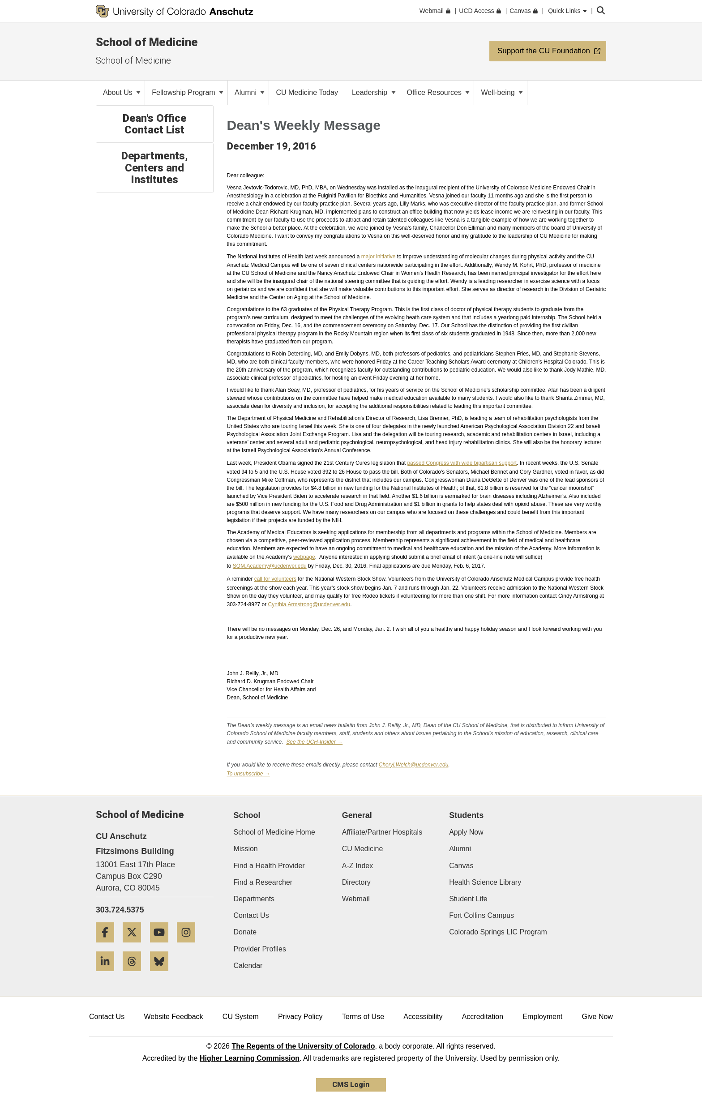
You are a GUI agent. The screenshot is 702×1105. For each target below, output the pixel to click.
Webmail (356, 899)
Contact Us (251, 915)
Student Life (468, 899)
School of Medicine (147, 42)
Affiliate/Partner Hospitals (382, 832)
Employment (542, 1016)
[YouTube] (162, 946)
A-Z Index (357, 865)
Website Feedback (173, 1016)
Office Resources (438, 92)
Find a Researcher (263, 882)
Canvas (461, 865)
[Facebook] (108, 946)
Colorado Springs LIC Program (498, 932)
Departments (254, 899)
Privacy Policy (300, 1016)
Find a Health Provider (269, 865)
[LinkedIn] (108, 974)
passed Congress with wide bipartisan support (462, 463)
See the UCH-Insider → (314, 742)
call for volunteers (275, 579)
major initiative (378, 256)
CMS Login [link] (350, 1084)
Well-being (502, 92)
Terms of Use (363, 1016)
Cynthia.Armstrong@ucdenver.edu (309, 604)
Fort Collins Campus (481, 915)
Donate (245, 932)
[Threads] (135, 974)
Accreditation (483, 1016)
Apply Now (466, 832)
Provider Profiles (260, 949)
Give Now (597, 1016)
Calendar (248, 965)
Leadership (374, 92)
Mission (246, 848)
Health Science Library (485, 882)
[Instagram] (189, 946)
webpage (304, 557)
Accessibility (422, 1016)
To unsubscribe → (248, 774)
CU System (241, 1016)
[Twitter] (135, 946)
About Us (122, 92)
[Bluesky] (162, 974)
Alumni (250, 92)
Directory (356, 882)
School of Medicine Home (274, 832)
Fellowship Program (187, 92)
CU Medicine (362, 848)
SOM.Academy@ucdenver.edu (270, 566)
